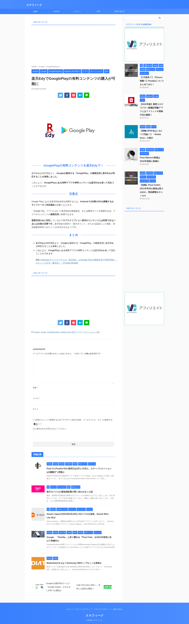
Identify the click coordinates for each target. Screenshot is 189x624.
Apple (35, 11)
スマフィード (34, 5)
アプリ (80, 332)
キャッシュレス (90, 332)
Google (43, 332)
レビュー (77, 11)
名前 (35, 388)
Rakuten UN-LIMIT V (69, 332)
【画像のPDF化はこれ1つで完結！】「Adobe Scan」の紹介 (152, 134)
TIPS (98, 11)
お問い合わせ (119, 11)
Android (56, 11)
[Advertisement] (74, 44)
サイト (35, 409)
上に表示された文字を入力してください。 (50, 429)
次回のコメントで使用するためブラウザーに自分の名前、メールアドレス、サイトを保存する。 (74, 420)
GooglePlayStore (53, 332)
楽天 (98, 332)
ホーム (69, 609)
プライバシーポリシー (102, 609)
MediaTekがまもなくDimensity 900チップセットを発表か (74, 563)
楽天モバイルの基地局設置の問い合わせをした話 (70, 492)
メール (36, 398)
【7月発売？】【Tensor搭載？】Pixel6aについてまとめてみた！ (152, 81)
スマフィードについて (82, 609)
